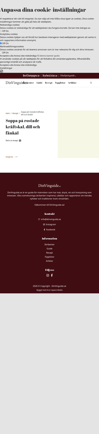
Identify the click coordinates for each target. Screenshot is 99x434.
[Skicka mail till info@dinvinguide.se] (49, 359)
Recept (48, 82)
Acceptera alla (7, 55)
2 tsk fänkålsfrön (16, 254)
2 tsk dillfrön (16, 248)
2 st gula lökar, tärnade (17, 222)
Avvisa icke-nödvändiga (25, 55)
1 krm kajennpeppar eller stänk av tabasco (17, 272)
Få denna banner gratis (48, 55)
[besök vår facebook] (49, 370)
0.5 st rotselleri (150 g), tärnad (17, 237)
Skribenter (28, 82)
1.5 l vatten (16, 243)
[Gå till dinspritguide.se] (68, 76)
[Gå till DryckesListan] (50, 75)
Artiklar (72, 82)
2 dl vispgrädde (18, 288)
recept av (11, 157)
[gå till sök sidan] (91, 82)
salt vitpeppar (15, 300)
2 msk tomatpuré (16, 262)
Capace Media (57, 430)
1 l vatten (15, 216)
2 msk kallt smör (16, 282)
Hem (8, 113)
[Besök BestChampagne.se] (31, 75)
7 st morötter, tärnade (17, 230)
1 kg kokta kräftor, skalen (17, 210)
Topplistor (60, 82)
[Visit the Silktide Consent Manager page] (49, 71)
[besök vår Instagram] (49, 365)
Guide (39, 82)
